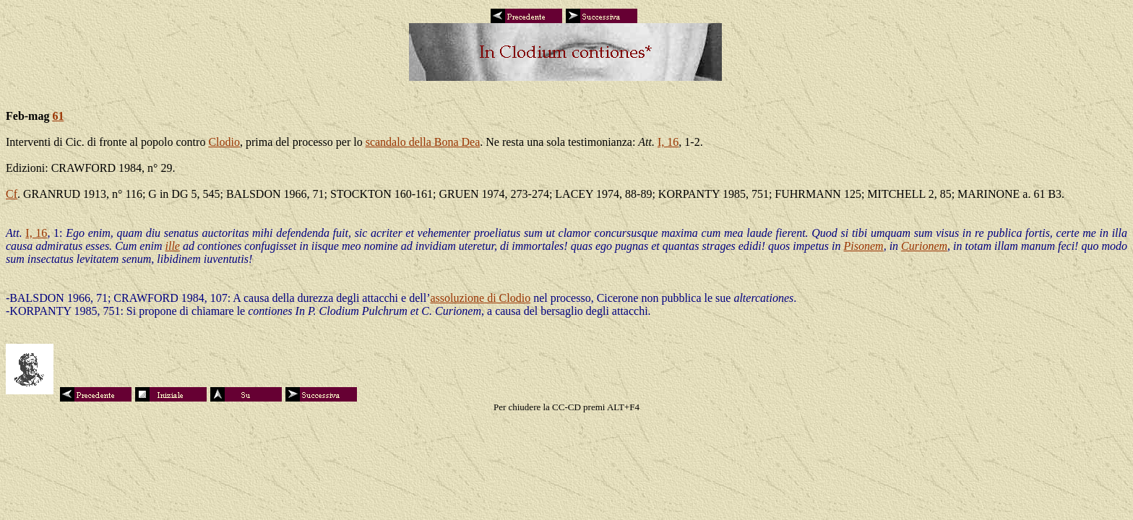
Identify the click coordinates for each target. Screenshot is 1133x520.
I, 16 (668, 142)
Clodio (224, 142)
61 (58, 116)
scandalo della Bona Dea (423, 142)
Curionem (924, 246)
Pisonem (864, 246)
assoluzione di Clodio (480, 298)
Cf (11, 194)
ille (172, 246)
